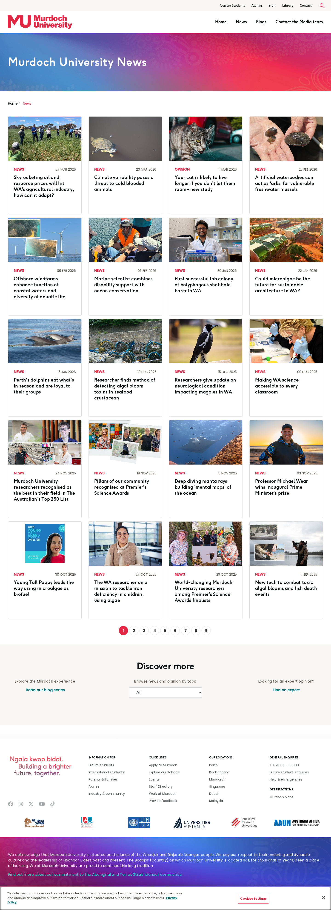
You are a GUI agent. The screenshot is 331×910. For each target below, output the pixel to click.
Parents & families (103, 779)
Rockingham (219, 772)
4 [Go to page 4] (154, 630)
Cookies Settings (253, 898)
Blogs (261, 21)
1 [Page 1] (123, 630)
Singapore (217, 786)
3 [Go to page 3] (144, 630)
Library (287, 6)
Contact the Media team (299, 21)
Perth (213, 765)
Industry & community (106, 793)
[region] (165, 898)
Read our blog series (45, 690)
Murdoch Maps (281, 797)
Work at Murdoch (163, 793)
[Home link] (40, 22)
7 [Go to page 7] (185, 630)
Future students (101, 765)
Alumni (256, 6)
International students (106, 772)
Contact (306, 6)
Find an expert (286, 690)
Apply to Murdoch (163, 765)
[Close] (324, 898)
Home (221, 21)
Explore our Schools (164, 772)
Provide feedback (163, 800)
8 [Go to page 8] (196, 630)
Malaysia (216, 800)
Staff (272, 6)
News (241, 21)
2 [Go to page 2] (134, 630)
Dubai (213, 793)
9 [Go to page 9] (206, 630)
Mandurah (217, 779)
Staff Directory (161, 786)
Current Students (232, 6)
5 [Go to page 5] (165, 630)
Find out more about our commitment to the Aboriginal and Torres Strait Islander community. (95, 874)
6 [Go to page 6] (175, 630)
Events (154, 779)
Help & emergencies (286, 779)
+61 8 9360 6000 (286, 765)
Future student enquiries (289, 772)
